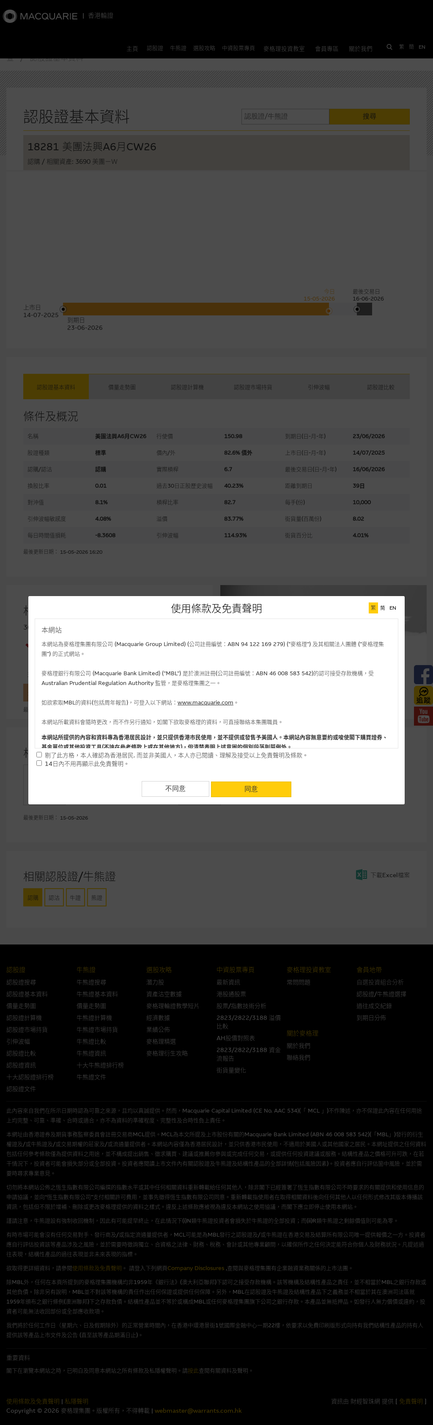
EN (392, 608)
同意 (251, 788)
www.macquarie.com (205, 702)
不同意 (175, 788)
